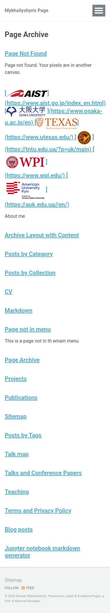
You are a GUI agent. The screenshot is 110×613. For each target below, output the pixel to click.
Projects (16, 378)
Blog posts (19, 529)
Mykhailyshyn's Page (26, 10)
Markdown (18, 310)
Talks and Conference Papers (43, 472)
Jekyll (70, 596)
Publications (21, 397)
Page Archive (22, 359)
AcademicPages (89, 596)
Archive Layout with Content (42, 235)
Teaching (17, 491)
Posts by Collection (30, 272)
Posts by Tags (23, 435)
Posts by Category (29, 254)
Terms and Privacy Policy (38, 510)
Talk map (17, 454)
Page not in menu (28, 329)
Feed (27, 588)
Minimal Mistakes (27, 601)
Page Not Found (26, 53)
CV (8, 291)
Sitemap (15, 416)
